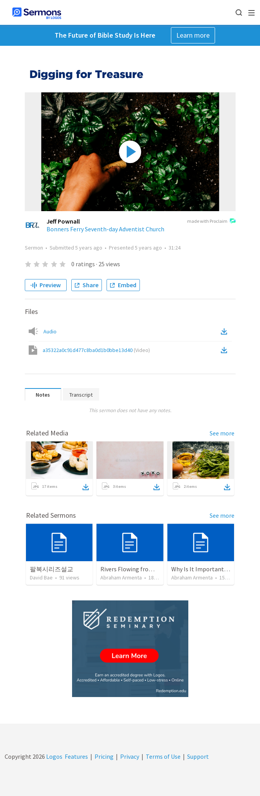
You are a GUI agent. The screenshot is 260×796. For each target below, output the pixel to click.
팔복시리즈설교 (51, 569)
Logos (53, 756)
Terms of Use (163, 756)
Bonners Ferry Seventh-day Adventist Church (105, 229)
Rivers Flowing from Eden (134, 569)
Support (198, 756)
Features (76, 756)
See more (222, 433)
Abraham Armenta (121, 577)
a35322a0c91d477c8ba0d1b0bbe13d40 (96, 350)
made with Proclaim (211, 221)
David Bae (41, 577)
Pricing (104, 756)
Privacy (129, 756)
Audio (50, 331)
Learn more (193, 35)
